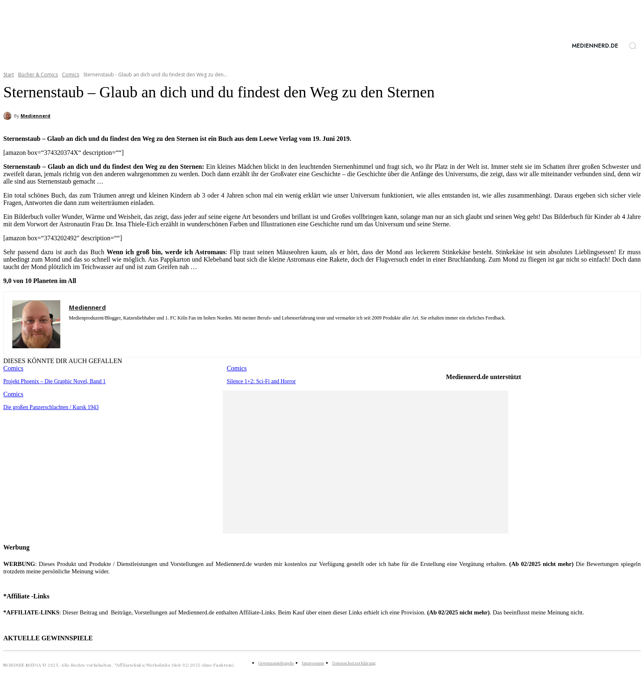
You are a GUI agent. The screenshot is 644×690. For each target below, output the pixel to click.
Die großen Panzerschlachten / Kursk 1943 (49, 406)
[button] (632, 45)
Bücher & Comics (38, 74)
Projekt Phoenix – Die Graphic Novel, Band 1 (52, 381)
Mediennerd (35, 116)
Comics (70, 74)
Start (8, 74)
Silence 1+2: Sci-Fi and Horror (260, 381)
